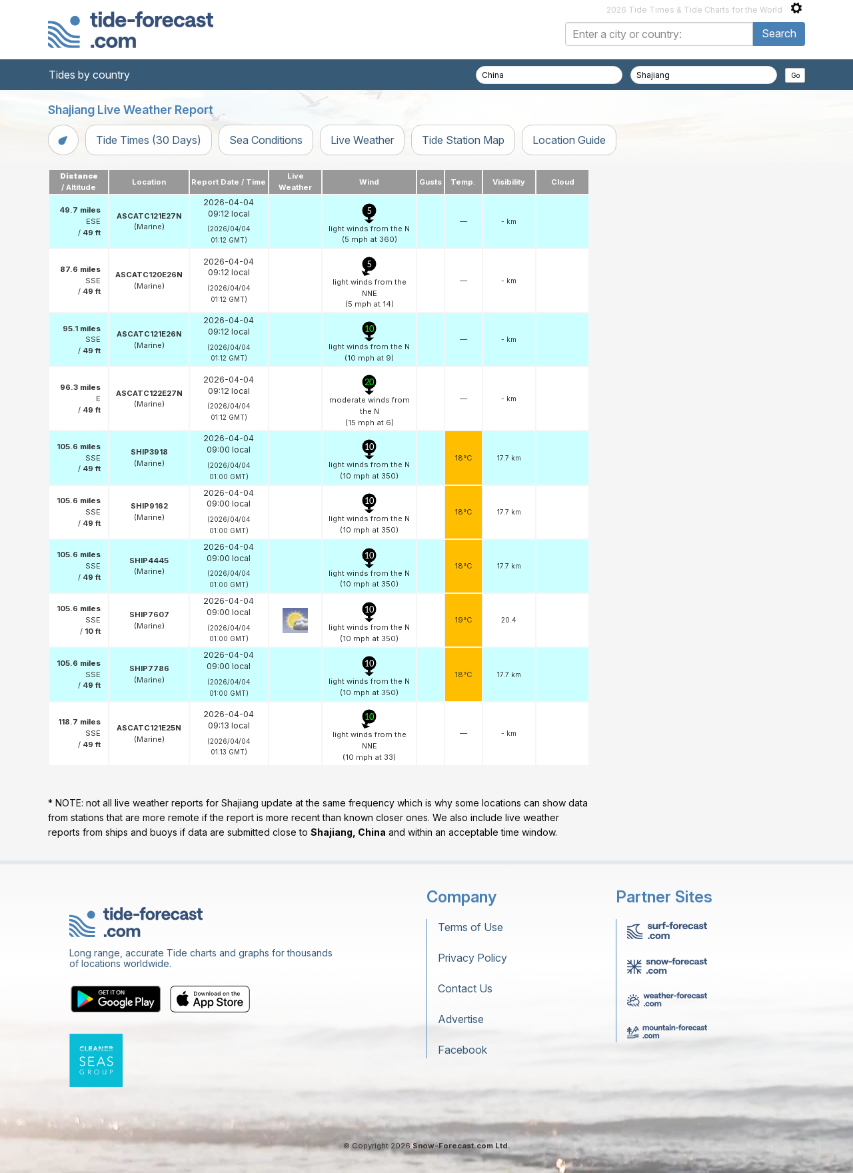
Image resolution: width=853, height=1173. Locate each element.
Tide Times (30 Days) (148, 140)
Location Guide (569, 140)
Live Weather (362, 140)
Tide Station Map (463, 140)
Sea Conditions (266, 140)
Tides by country (89, 74)
